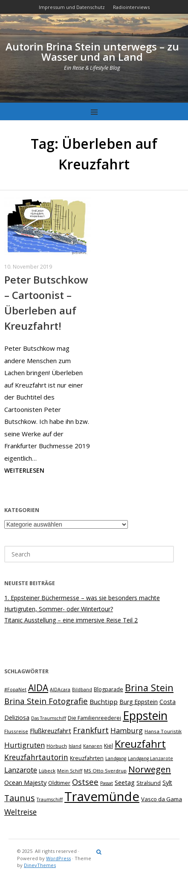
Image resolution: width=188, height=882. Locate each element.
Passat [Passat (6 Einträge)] (106, 783)
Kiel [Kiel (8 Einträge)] (108, 745)
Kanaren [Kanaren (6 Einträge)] (92, 746)
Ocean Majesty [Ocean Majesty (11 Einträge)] (25, 782)
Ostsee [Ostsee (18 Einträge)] (85, 781)
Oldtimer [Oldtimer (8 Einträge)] (59, 783)
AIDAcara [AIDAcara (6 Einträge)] (60, 690)
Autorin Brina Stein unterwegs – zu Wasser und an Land (92, 51)
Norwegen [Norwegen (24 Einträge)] (149, 769)
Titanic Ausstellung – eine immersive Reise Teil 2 (71, 620)
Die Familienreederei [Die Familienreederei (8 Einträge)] (94, 718)
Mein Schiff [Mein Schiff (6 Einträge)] (69, 771)
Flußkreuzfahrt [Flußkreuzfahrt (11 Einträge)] (50, 730)
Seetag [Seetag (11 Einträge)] (125, 782)
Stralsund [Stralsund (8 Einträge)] (148, 783)
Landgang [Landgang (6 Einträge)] (115, 758)
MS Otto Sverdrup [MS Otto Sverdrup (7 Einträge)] (105, 770)
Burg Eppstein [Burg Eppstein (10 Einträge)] (138, 702)
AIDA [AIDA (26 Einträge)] (38, 688)
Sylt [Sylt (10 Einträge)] (167, 782)
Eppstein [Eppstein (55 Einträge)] (145, 715)
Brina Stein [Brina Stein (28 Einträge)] (149, 687)
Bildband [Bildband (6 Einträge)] (82, 690)
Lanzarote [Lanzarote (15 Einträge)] (20, 770)
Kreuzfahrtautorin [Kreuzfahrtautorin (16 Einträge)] (36, 757)
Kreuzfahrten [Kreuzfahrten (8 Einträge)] (87, 758)
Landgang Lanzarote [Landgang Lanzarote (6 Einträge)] (150, 758)
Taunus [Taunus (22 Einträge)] (19, 798)
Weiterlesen (24, 470)
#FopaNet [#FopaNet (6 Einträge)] (15, 690)
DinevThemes (40, 865)
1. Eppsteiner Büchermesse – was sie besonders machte (82, 598)
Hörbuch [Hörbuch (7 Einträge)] (56, 746)
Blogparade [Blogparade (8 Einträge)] (108, 689)
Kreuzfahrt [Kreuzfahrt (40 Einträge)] (140, 744)
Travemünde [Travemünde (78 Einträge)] (101, 796)
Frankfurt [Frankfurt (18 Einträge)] (91, 730)
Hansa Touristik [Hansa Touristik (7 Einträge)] (163, 731)
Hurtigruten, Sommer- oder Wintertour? (58, 609)
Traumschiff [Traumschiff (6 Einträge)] (50, 799)
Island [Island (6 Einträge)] (75, 746)
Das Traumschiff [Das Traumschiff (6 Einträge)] (48, 718)
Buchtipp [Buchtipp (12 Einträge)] (104, 701)
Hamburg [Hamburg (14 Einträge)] (126, 730)
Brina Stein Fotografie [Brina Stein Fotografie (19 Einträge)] (46, 701)
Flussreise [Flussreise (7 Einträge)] (16, 731)
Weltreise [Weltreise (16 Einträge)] (20, 812)
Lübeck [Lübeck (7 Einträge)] (47, 770)
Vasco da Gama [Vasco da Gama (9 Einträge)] (161, 799)
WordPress (58, 858)
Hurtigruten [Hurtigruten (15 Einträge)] (24, 745)
